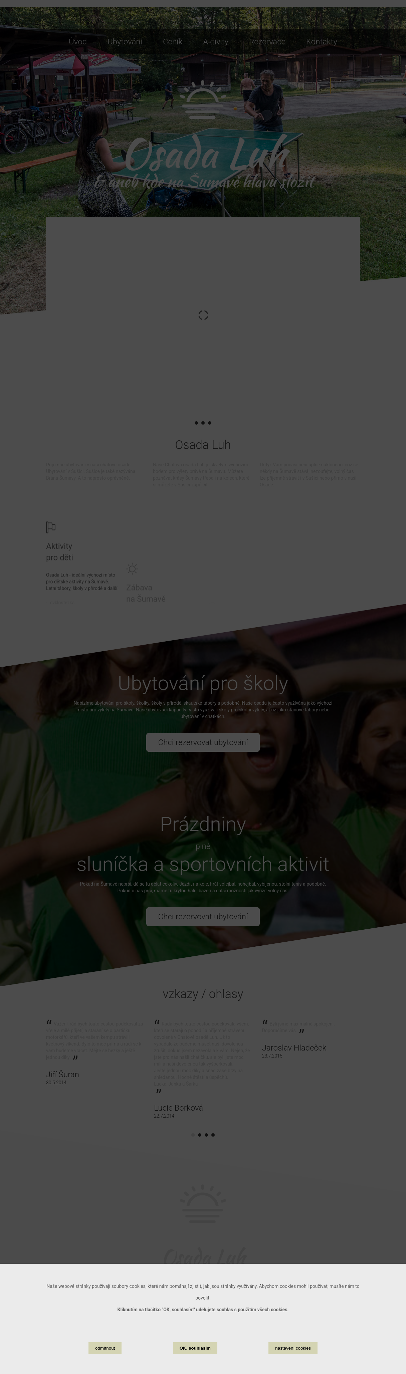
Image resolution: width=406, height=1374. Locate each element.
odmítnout (105, 1348)
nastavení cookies (293, 1348)
